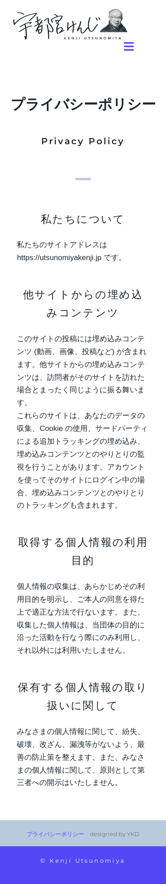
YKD (133, 833)
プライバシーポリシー (55, 834)
